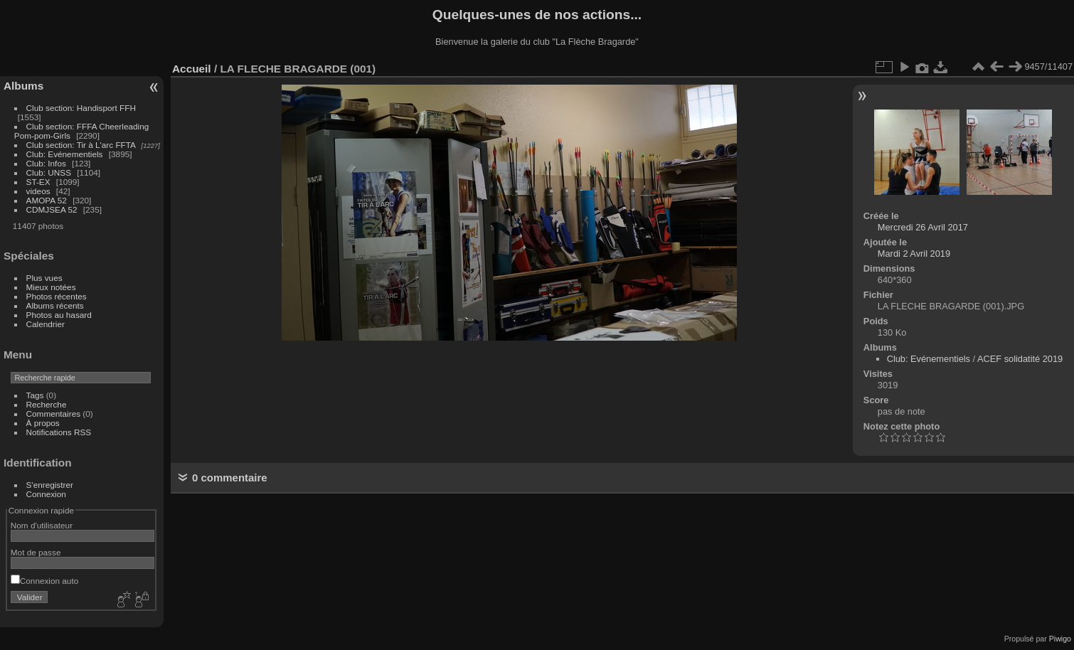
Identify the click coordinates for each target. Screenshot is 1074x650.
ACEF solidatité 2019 (1020, 358)
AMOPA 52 (46, 200)
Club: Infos (46, 163)
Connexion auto (44, 580)
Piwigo (1060, 638)
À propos (43, 422)
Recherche (46, 404)
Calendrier (45, 324)
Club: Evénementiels (64, 154)
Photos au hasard (59, 314)
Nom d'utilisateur (42, 525)
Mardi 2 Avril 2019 (914, 253)
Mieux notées (51, 287)
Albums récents (55, 305)
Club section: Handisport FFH (81, 107)
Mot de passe (36, 552)
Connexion (46, 494)
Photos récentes (56, 296)
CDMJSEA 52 (52, 209)
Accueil (191, 69)
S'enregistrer (49, 484)
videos (38, 191)
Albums (23, 86)
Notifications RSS (59, 432)
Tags (35, 395)
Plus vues (44, 277)
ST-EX (38, 181)
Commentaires (53, 413)
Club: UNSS (48, 172)
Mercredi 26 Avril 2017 (923, 227)
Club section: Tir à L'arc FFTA (81, 144)
